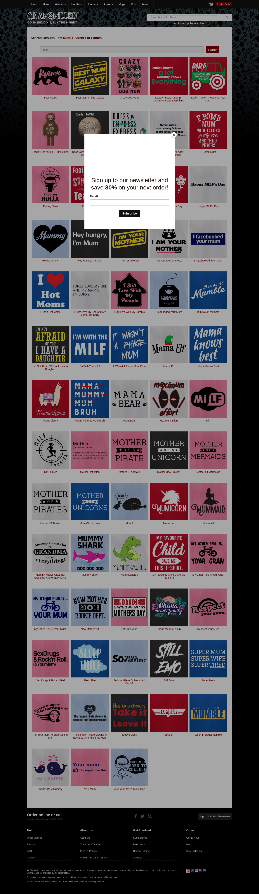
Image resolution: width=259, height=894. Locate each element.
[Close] (174, 135)
